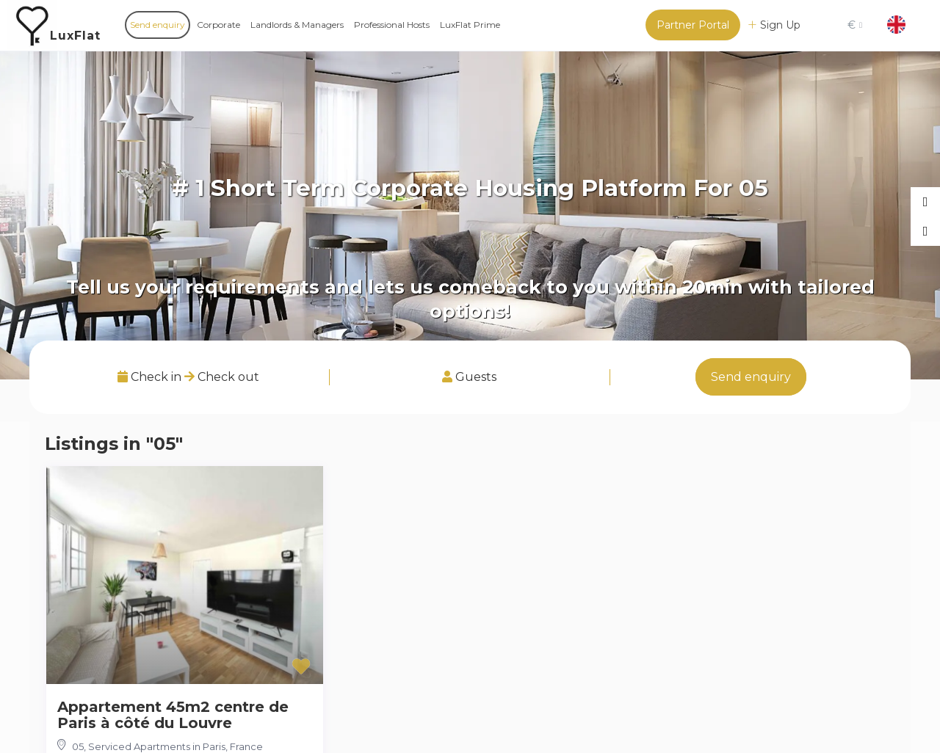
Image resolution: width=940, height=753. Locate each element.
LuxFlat (75, 36)
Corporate (218, 24)
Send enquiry (157, 24)
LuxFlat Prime (470, 24)
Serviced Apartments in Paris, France (175, 746)
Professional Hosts (392, 24)
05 (78, 746)
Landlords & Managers (297, 24)
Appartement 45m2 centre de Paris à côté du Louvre (173, 715)
